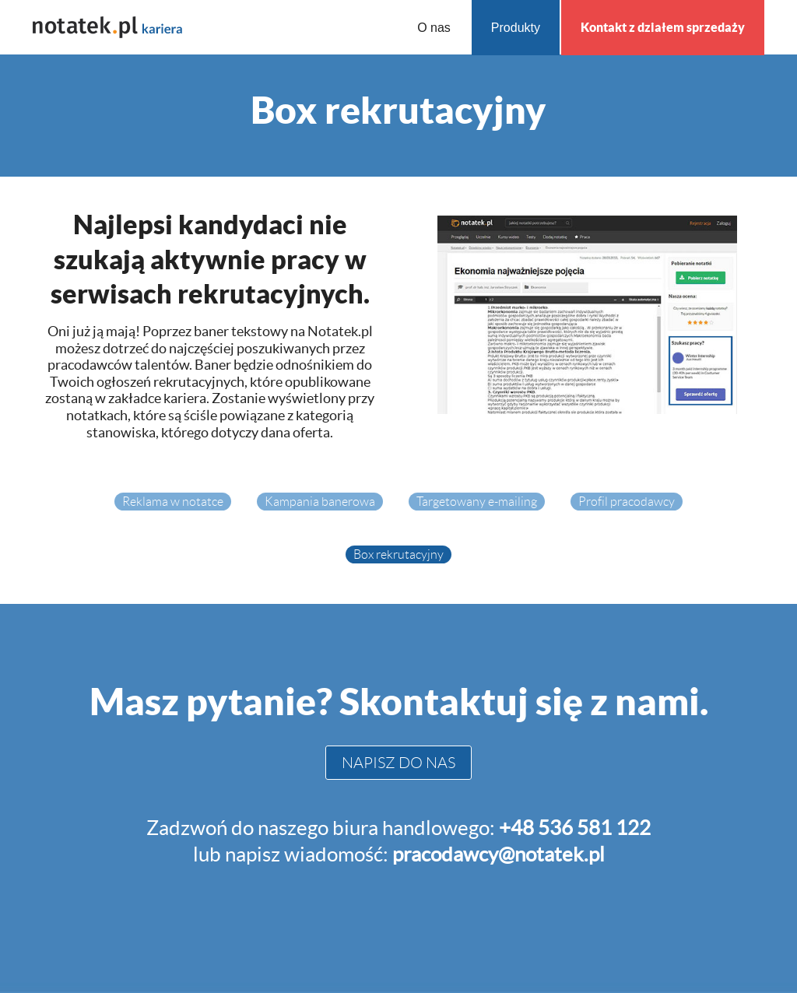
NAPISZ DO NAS (398, 762)
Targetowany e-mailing (476, 501)
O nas (434, 27)
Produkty (515, 27)
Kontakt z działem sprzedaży (663, 27)
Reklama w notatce (172, 501)
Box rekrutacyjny (398, 554)
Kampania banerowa (320, 501)
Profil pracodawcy (626, 501)
